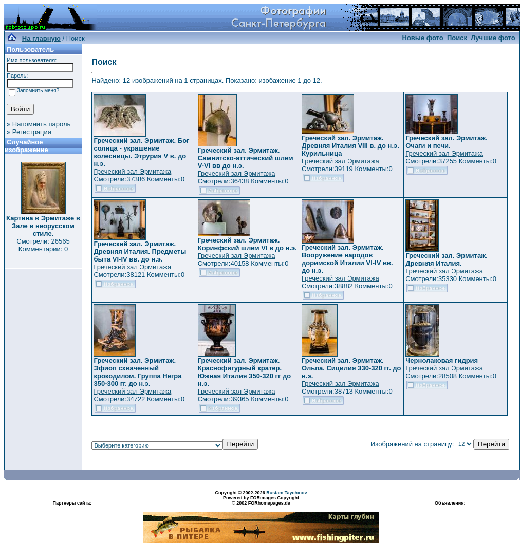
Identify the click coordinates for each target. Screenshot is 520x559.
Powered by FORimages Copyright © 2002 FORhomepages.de (261, 500)
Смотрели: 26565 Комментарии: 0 (42, 245)
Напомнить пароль (41, 124)
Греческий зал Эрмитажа (132, 171)
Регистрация (31, 132)
